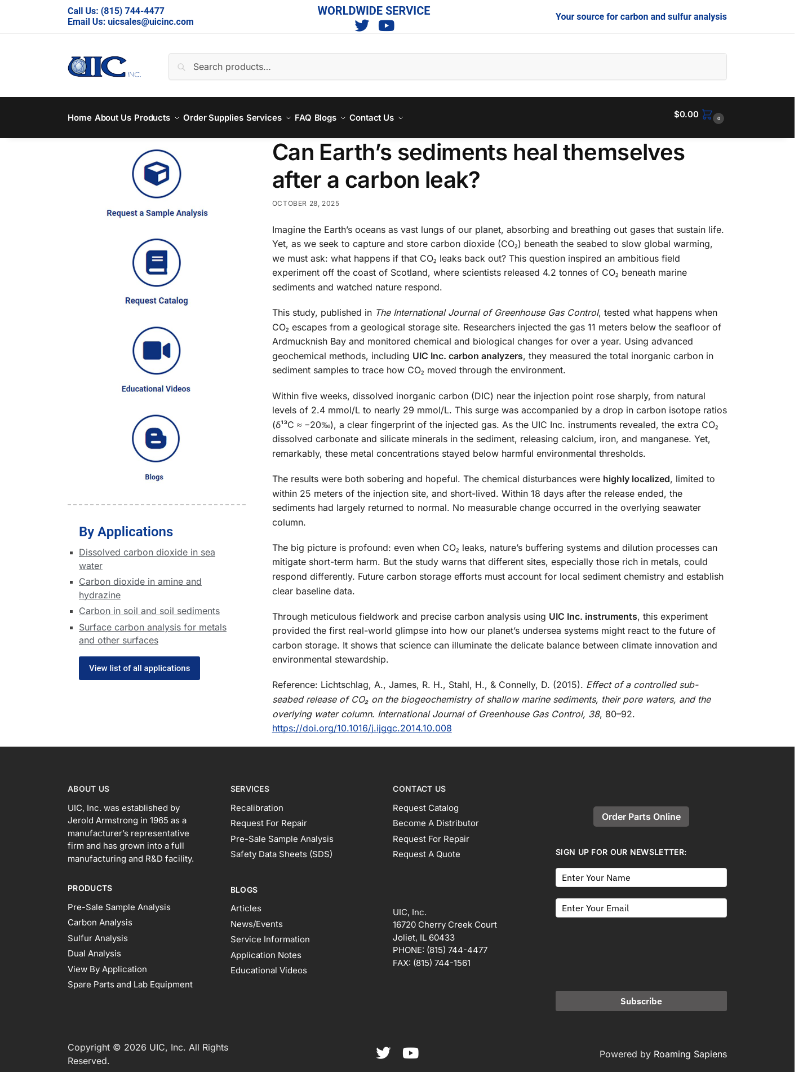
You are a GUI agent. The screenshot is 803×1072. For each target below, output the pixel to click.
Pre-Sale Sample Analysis (119, 900)
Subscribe (641, 994)
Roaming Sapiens (690, 1047)
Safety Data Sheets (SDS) (281, 847)
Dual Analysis (94, 947)
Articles (245, 902)
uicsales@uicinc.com (151, 21)
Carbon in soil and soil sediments (149, 604)
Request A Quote (426, 847)
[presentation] (641, 944)
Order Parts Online (641, 810)
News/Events (256, 917)
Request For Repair (268, 816)
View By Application (107, 962)
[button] (700, 114)
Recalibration (256, 801)
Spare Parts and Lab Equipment (130, 978)
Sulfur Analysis (98, 931)
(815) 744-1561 (442, 956)
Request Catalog (426, 801)
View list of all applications (139, 662)
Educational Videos (268, 964)
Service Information (270, 933)
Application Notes (265, 948)
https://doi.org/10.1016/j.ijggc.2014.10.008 (362, 721)
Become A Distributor (436, 816)
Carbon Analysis (100, 916)
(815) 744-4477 (133, 11)
